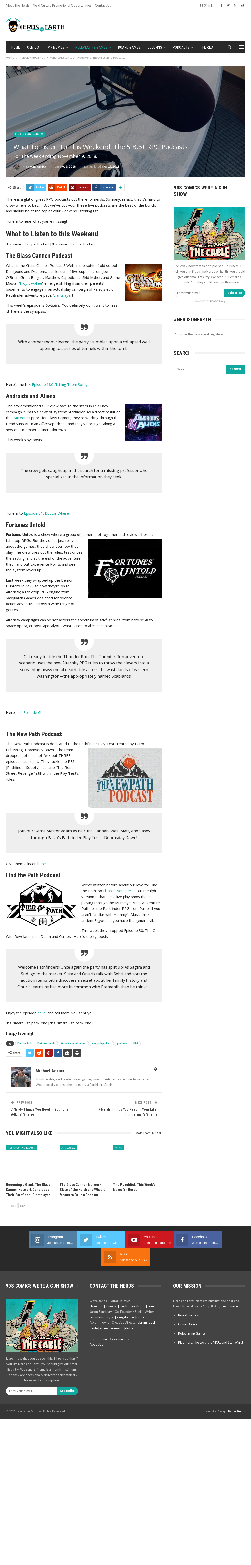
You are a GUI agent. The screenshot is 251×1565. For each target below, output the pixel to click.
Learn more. (230, 1289)
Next (24, 1205)
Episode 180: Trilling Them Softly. (60, 384)
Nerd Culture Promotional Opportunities (62, 5)
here (41, 863)
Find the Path (24, 1043)
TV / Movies (55, 47)
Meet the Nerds (17, 5)
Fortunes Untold (46, 1043)
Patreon (19, 417)
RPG (135, 1043)
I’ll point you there (118, 890)
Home (15, 47)
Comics (33, 47)
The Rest (207, 47)
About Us (96, 1327)
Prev (12, 1205)
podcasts (122, 1043)
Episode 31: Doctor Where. (47, 513)
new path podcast (101, 1043)
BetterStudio (236, 1394)
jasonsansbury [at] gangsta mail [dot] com (119, 1300)
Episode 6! (32, 712)
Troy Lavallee (30, 283)
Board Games (129, 47)
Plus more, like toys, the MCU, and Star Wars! (210, 1325)
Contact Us (103, 5)
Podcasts (181, 47)
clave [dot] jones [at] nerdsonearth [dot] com (122, 1289)
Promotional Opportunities (109, 1322)
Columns (155, 47)
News (118, 1148)
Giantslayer (62, 295)
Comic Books (187, 1307)
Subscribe (234, 293)
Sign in (207, 5)
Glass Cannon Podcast (73, 1043)
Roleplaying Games (91, 47)
